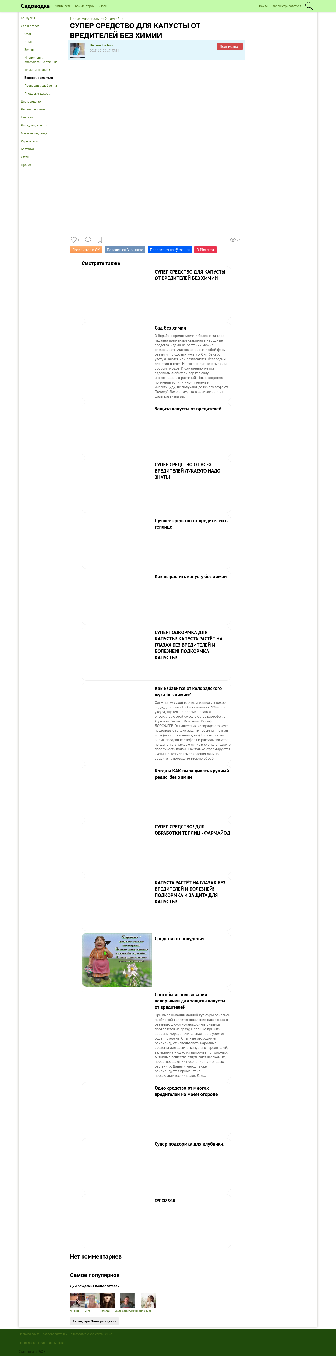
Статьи (25, 157)
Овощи (29, 34)
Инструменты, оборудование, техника (40, 59)
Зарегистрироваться (286, 6)
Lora (92, 1302)
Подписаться (230, 46)
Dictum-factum (101, 45)
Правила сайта (29, 1334)
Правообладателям (54, 1334)
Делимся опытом (33, 109)
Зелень (29, 50)
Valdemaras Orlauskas (128, 1302)
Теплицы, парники (37, 70)
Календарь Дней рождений (94, 1321)
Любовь (77, 1302)
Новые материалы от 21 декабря (96, 18)
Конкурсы (28, 18)
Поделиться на (170, 249)
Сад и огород (30, 26)
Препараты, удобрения (40, 85)
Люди (103, 6)
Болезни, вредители (38, 78)
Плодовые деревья (37, 93)
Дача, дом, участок (34, 125)
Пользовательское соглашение (90, 1334)
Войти (263, 6)
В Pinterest (205, 249)
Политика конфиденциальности (41, 1343)
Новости (27, 117)
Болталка (27, 149)
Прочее (26, 165)
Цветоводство (31, 101)
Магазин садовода (34, 133)
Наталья (107, 1302)
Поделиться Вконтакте (125, 249)
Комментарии (84, 6)
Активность (62, 6)
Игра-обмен (29, 141)
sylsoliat (148, 1302)
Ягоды (28, 42)
